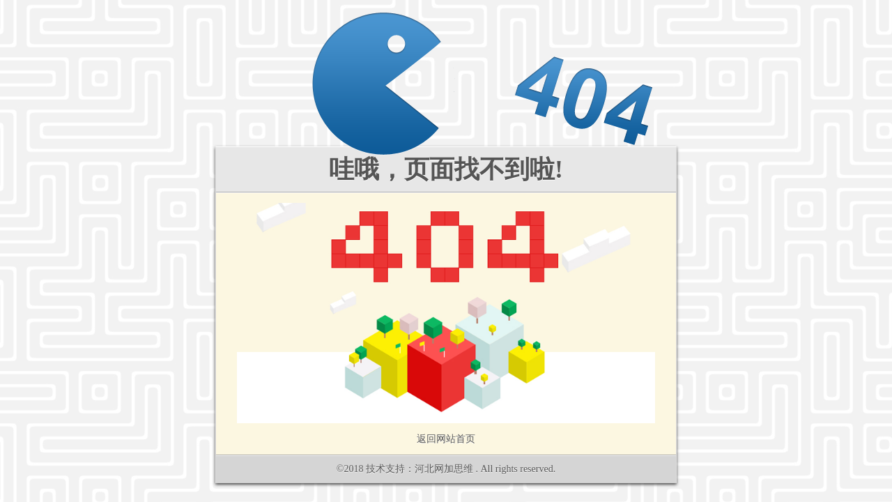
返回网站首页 (446, 439)
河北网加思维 (444, 469)
